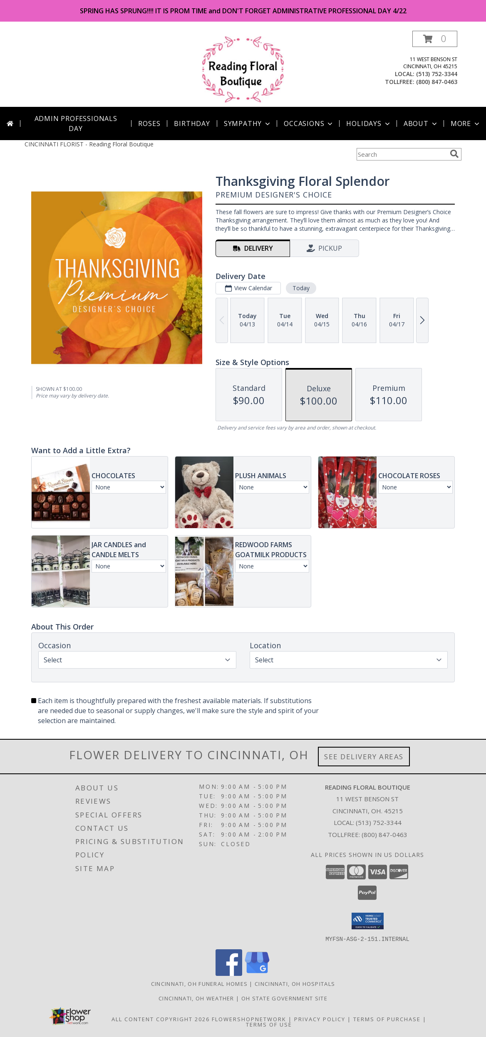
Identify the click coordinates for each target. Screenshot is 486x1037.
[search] (454, 153)
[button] (434, 39)
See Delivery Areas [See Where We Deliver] (364, 756)
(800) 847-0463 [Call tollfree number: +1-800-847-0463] (436, 82)
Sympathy (248, 123)
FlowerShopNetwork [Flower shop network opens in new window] (249, 1018)
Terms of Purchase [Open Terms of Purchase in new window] (387, 1018)
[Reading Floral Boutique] (243, 69)
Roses (149, 123)
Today (301, 288)
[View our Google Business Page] (257, 973)
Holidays (368, 123)
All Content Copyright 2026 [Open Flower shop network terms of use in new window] (161, 1018)
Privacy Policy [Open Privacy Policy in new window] (319, 1018)
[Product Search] (401, 154)
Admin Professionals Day (76, 123)
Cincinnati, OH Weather (196, 998)
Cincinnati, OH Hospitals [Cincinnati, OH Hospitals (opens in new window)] (295, 983)
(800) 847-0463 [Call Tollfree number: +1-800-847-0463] (384, 834)
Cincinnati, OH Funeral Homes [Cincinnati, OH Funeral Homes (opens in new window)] (199, 983)
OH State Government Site (284, 998)
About (421, 123)
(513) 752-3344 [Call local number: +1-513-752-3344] (436, 74)
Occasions (309, 123)
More (466, 123)
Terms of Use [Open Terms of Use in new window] (269, 1024)
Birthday (192, 123)
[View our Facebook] (229, 973)
